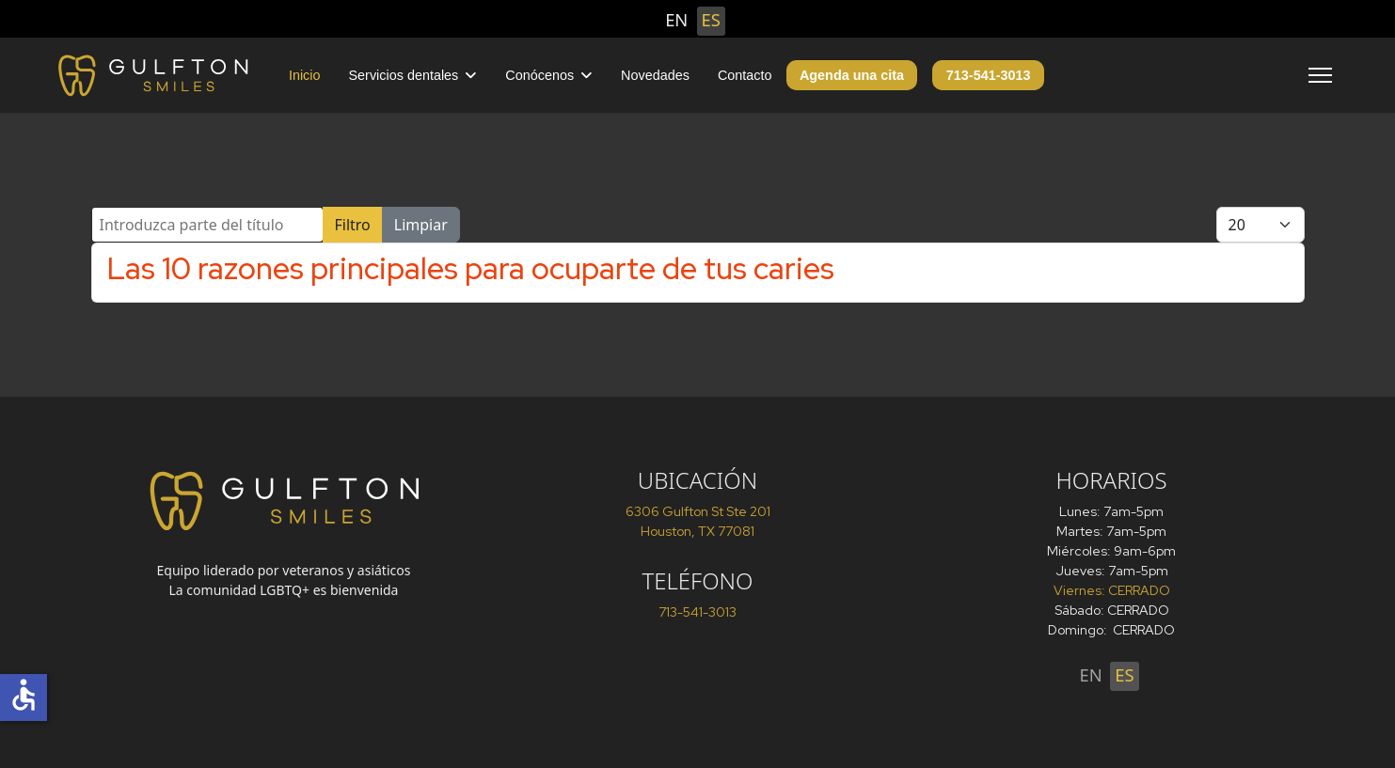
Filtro (353, 224)
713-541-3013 (988, 75)
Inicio (305, 75)
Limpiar (421, 224)
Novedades (655, 75)
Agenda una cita (852, 75)
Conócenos (539, 75)
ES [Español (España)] (711, 19)
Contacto (745, 75)
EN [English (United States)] (676, 19)
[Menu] (1320, 75)
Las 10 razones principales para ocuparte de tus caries (470, 268)
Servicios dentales (404, 75)
